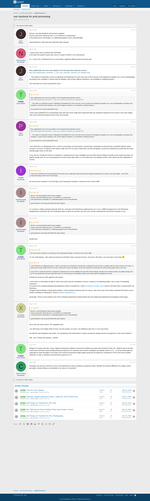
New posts (17, 9)
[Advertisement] (75, 457)
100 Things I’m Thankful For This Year (41, 403)
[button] (40, 6)
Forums (25, 6)
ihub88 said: (34, 250)
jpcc (16, 19)
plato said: (34, 263)
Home (17, 6)
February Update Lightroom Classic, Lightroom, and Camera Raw (52, 397)
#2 (134, 49)
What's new (35, 6)
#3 (134, 67)
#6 (134, 166)
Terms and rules (109, 495)
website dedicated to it (67, 292)
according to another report (94, 286)
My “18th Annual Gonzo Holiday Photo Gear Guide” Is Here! (49, 410)
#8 (134, 218)
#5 (134, 122)
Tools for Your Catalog (35, 390)
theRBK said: (35, 170)
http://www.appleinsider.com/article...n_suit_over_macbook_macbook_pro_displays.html (59, 72)
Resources (56, 6)
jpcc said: (33, 94)
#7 (134, 188)
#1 (134, 30)
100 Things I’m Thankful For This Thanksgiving (44, 416)
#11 (134, 344)
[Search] (131, 6)
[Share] (132, 30)
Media (46, 6)
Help (126, 495)
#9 (134, 246)
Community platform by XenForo (75, 499)
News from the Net (44, 392)
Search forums (26, 9)
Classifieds (69, 6)
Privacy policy (119, 495)
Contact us (99, 495)
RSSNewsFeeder (25, 392)
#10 (134, 304)
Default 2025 (19, 495)
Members (80, 6)
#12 (134, 362)
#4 (134, 90)
